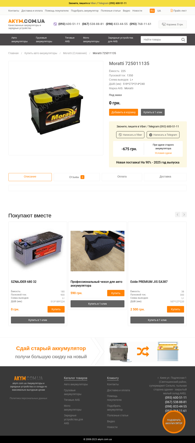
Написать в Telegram (163, 134)
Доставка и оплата (32, 10)
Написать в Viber (130, 134)
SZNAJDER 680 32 (23, 282)
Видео (126, 10)
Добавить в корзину (124, 112)
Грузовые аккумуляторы (44, 39)
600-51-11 (69, 24)
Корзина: (172, 24)
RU (152, 10)
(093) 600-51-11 (176, 397)
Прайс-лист (178, 10)
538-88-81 (93, 24)
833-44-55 (117, 24)
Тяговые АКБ (69, 39)
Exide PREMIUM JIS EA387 (149, 282)
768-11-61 (140, 24)
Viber (93, 3)
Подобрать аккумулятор (85, 10)
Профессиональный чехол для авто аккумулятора (96, 284)
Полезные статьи (111, 10)
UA (159, 10)
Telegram (103, 3)
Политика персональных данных (28, 398)
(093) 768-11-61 (176, 411)
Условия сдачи (163, 153)
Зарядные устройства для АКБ (120, 39)
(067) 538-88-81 (176, 402)
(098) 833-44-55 (176, 406)
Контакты (13, 10)
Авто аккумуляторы (20, 39)
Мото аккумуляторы (91, 39)
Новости (137, 10)
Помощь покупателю (57, 10)
